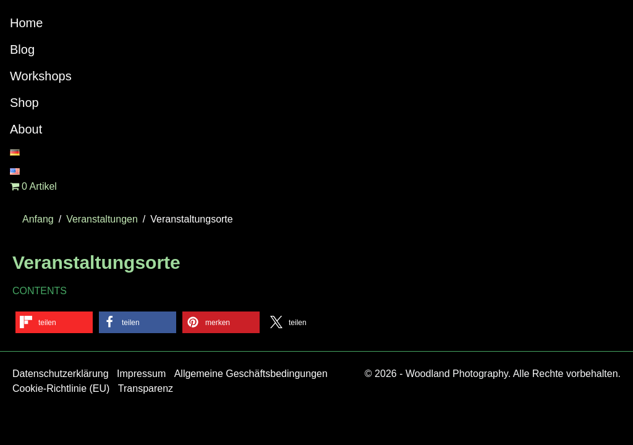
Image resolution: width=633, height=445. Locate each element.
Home (26, 23)
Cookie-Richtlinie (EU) (60, 388)
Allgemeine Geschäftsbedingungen (251, 373)
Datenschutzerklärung (60, 373)
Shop (24, 102)
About (26, 129)
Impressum (141, 373)
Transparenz (145, 388)
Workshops (41, 76)
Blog (22, 49)
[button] (54, 322)
